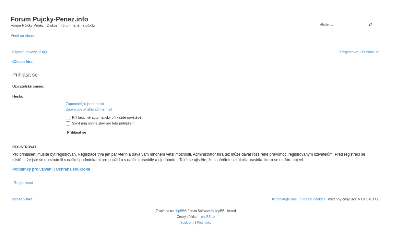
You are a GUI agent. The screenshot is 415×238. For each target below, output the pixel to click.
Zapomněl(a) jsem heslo (85, 104)
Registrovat (23, 183)
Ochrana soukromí (73, 169)
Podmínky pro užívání (32, 169)
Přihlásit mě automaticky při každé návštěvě (103, 117)
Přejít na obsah (23, 35)
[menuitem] (43, 52)
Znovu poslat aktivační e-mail (89, 109)
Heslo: (17, 96)
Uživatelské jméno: (28, 86)
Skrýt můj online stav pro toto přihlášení (100, 123)
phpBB (179, 211)
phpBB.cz (208, 217)
